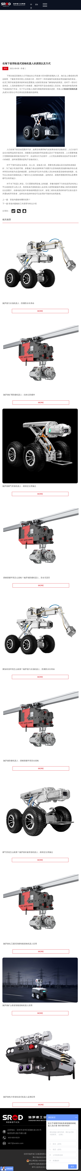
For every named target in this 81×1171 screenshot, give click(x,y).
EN (37, 4)
